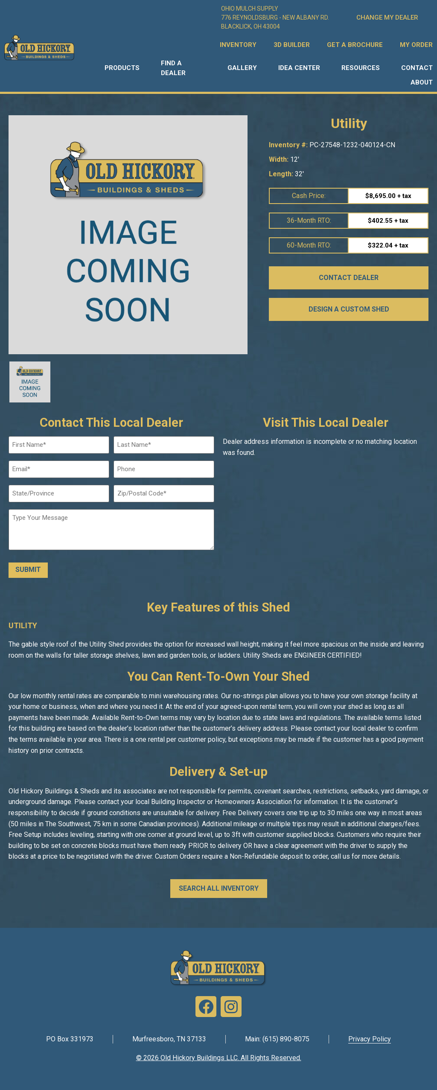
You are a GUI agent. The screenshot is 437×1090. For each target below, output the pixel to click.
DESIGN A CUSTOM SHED (349, 309)
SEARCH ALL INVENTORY (219, 888)
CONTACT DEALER (349, 278)
